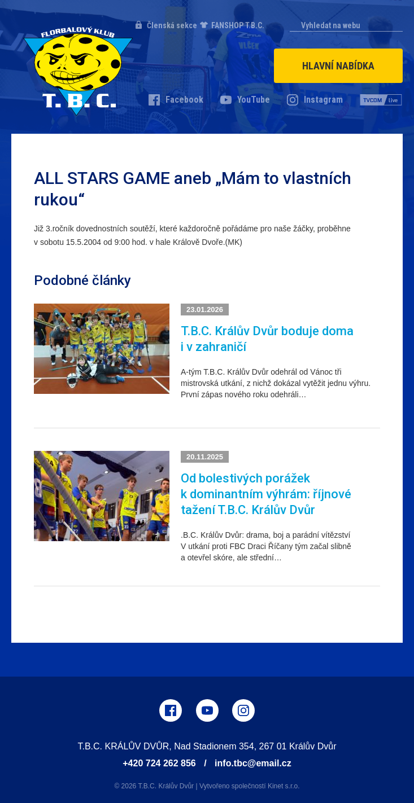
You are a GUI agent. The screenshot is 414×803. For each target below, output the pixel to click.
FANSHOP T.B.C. (237, 25)
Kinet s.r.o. (284, 786)
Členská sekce (172, 25)
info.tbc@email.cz (253, 763)
